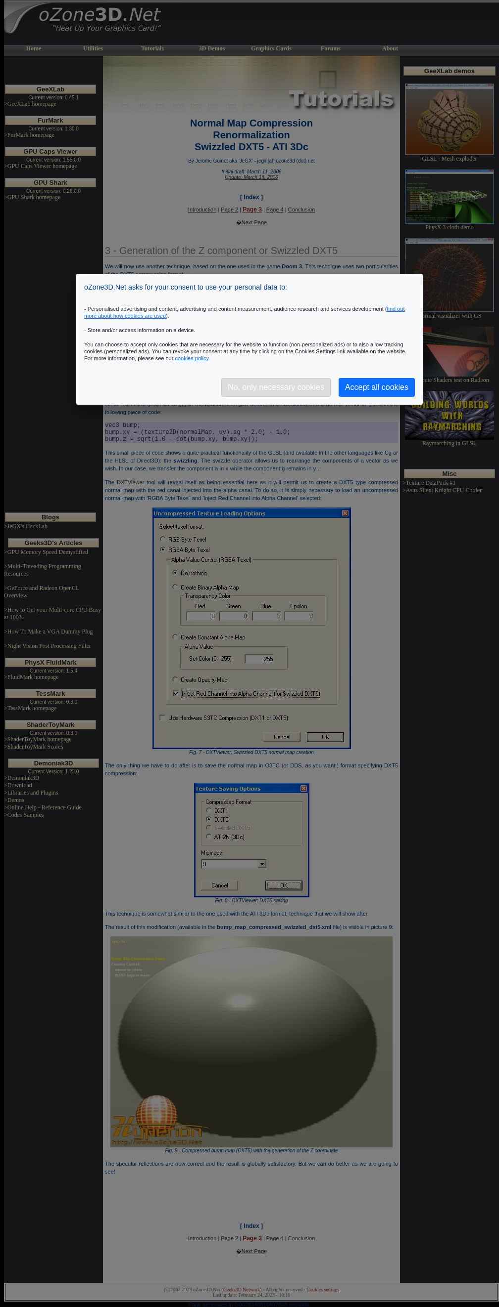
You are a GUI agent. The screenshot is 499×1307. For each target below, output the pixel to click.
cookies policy (191, 358)
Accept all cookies (376, 387)
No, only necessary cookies (276, 387)
